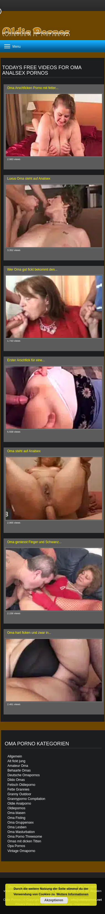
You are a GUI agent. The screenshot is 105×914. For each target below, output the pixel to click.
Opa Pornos (16, 846)
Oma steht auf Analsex (24, 451)
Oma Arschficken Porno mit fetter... (32, 88)
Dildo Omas (16, 780)
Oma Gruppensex (20, 822)
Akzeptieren (53, 900)
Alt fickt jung (16, 761)
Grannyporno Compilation (26, 799)
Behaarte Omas (19, 770)
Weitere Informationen (72, 894)
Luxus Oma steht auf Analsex (28, 178)
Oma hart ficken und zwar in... (29, 633)
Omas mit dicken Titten (24, 841)
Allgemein (14, 756)
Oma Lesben (17, 827)
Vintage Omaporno (21, 851)
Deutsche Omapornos (23, 775)
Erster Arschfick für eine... (26, 360)
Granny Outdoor (19, 794)
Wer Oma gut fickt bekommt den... (32, 269)
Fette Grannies (18, 789)
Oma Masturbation (21, 832)
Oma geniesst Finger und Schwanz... (34, 542)
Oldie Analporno (19, 803)
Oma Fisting (16, 818)
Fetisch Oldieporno (21, 785)
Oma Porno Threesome (24, 836)
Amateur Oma (17, 766)
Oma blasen (16, 813)
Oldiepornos (16, 808)
